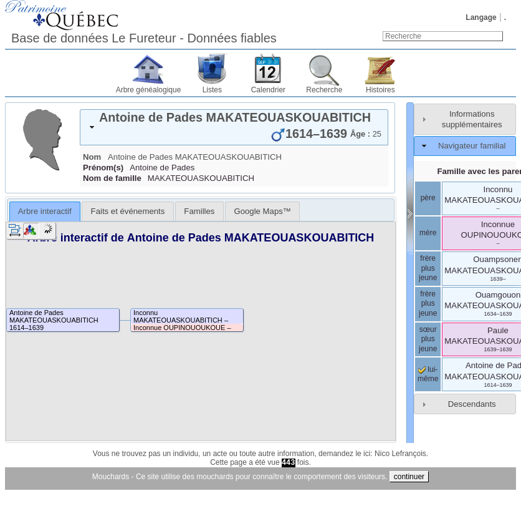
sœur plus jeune (428, 339)
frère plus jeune (428, 268)
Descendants (472, 404)
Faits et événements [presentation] (128, 211)
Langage (481, 17)
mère (427, 232)
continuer (409, 476)
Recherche (324, 89)
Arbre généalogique (148, 89)
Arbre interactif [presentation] (45, 211)
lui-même (428, 374)
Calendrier (268, 89)
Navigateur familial (471, 145)
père (428, 197)
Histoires (380, 89)
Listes (212, 89)
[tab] (234, 127)
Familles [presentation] (199, 211)
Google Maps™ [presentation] (262, 211)
